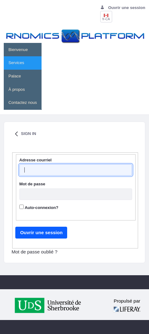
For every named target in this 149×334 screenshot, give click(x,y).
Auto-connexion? (38, 207)
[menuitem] (23, 49)
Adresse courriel (35, 160)
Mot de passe (32, 184)
